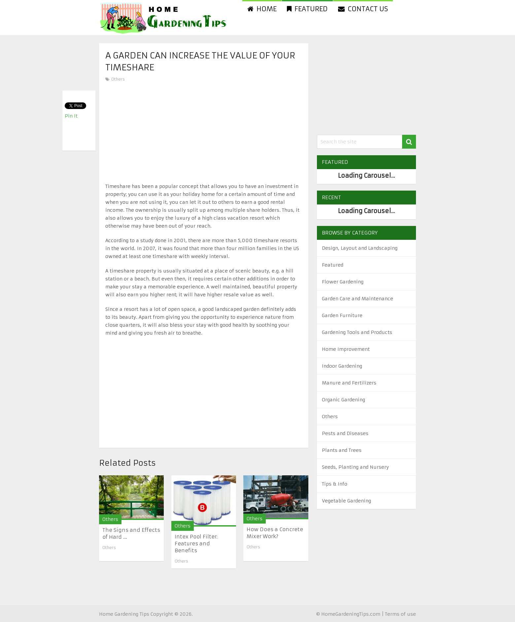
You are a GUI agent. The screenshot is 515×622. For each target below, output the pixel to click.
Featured (307, 9)
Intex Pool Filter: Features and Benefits (196, 543)
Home (262, 9)
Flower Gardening (342, 282)
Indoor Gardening (342, 366)
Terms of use (400, 614)
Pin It (71, 116)
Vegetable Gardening (346, 501)
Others (118, 79)
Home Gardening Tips (124, 614)
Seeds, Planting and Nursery (355, 467)
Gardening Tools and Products (357, 332)
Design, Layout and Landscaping (359, 248)
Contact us (363, 9)
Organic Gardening (343, 400)
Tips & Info (334, 484)
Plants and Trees (341, 450)
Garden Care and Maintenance (357, 299)
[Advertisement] (203, 133)
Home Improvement (346, 349)
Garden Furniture (342, 315)
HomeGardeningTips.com (350, 614)
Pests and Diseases (345, 433)
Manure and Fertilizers (349, 383)
